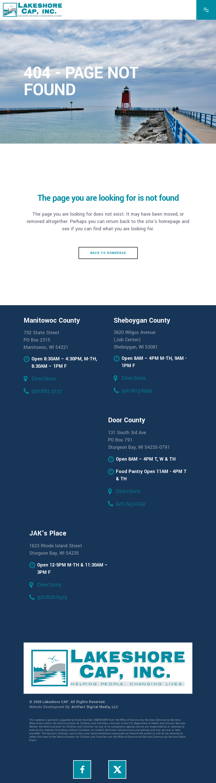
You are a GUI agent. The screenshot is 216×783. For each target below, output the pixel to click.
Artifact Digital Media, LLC (94, 707)
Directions (44, 379)
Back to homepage (108, 253)
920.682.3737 (47, 391)
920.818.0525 (52, 597)
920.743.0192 (131, 504)
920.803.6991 (137, 390)
